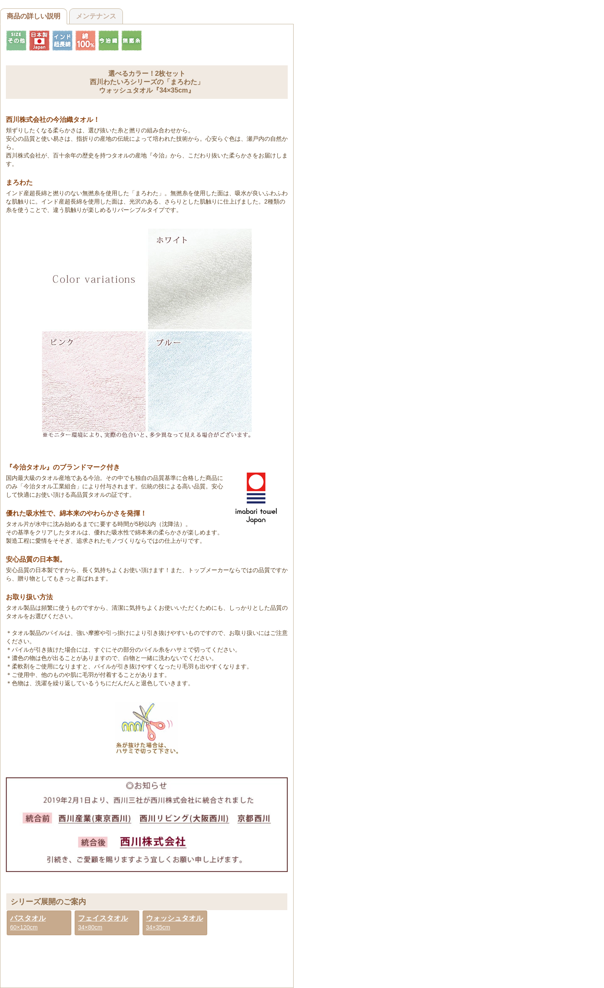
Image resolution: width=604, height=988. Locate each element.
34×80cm (103, 922)
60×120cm (28, 922)
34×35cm (174, 922)
